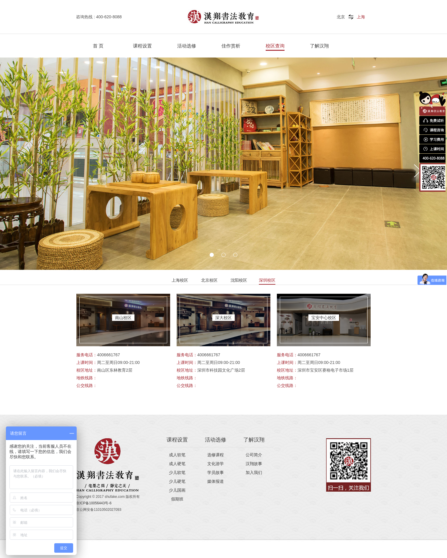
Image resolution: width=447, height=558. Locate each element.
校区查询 (275, 45)
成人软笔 (177, 454)
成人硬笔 (177, 463)
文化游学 (215, 463)
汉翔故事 (254, 463)
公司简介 (254, 454)
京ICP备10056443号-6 (93, 503)
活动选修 (186, 45)
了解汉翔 (319, 45)
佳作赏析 (230, 45)
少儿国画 (177, 490)
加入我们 (254, 472)
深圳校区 (267, 280)
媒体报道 (215, 481)
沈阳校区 (239, 280)
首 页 (98, 45)
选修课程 (215, 454)
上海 (361, 16)
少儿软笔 (177, 472)
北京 (341, 16)
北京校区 (209, 280)
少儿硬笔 (177, 481)
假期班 (177, 499)
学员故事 (215, 472)
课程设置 (142, 45)
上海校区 (180, 280)
